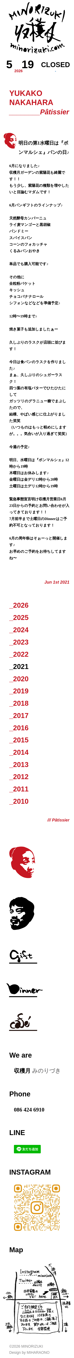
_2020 (19, 679)
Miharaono (38, 1352)
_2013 (19, 764)
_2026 (19, 605)
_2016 (19, 728)
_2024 (19, 630)
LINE (17, 1132)
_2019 (19, 691)
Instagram (30, 1172)
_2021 (19, 666)
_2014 (19, 752)
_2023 (19, 642)
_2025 (19, 617)
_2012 (19, 777)
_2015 (19, 740)
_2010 (19, 801)
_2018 (19, 703)
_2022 (19, 654)
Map (16, 1250)
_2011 (19, 789)
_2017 (19, 715)
